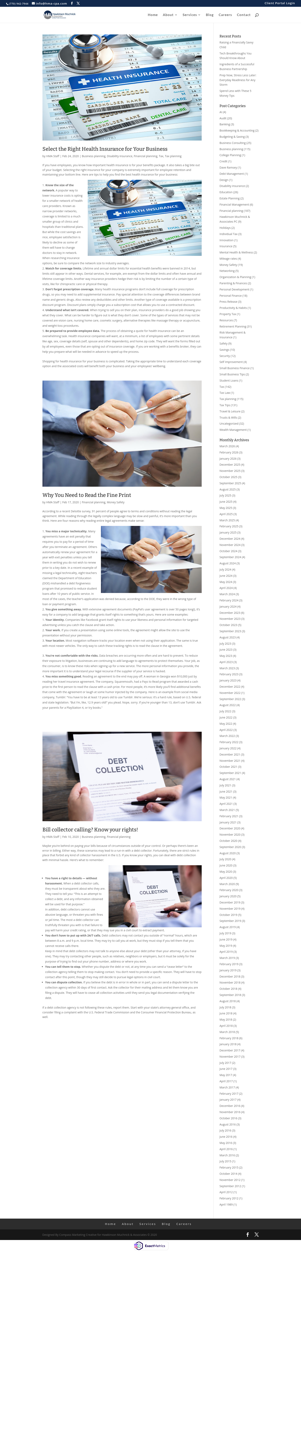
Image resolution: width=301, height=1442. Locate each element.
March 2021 (227, 810)
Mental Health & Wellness (236, 252)
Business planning (94, 156)
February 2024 (228, 600)
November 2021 (230, 761)
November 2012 (230, 1180)
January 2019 (228, 970)
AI (220, 112)
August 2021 (227, 779)
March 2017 (227, 1087)
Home (153, 15)
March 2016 (227, 1155)
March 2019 (227, 958)
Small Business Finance (234, 368)
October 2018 (228, 989)
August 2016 (227, 1124)
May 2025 (225, 508)
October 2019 (228, 915)
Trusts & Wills (228, 417)
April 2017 (226, 1081)
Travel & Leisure (230, 411)
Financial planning (145, 156)
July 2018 (225, 1007)
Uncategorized (228, 423)
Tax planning (173, 156)
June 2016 (225, 1137)
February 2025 (228, 526)
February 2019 (228, 964)
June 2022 (225, 717)
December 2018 (229, 976)
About (168, 15)
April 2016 (226, 1149)
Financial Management (234, 204)
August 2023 (227, 637)
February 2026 (228, 452)
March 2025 (227, 520)
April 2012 (226, 1192)
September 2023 (230, 631)
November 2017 (230, 1056)
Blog (210, 15)
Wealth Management (233, 430)
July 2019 (225, 933)
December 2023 (229, 613)
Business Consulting (232, 143)
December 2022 (229, 686)
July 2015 (225, 1161)
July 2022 (225, 711)
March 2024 (227, 594)
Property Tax (227, 314)
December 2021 (229, 754)
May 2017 (225, 1075)
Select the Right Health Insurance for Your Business (104, 149)
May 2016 (225, 1143)
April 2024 (226, 588)
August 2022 (227, 705)
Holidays (225, 228)
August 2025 (227, 489)
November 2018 (230, 982)
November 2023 (230, 619)
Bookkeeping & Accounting (237, 130)
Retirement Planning (232, 326)
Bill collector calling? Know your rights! (90, 830)
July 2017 (225, 1063)
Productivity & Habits (233, 308)
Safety (223, 343)
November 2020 (230, 834)
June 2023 (225, 649)
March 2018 (227, 1032)
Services (190, 15)
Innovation (226, 240)
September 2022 (230, 699)
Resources (226, 320)
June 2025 (225, 501)
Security (224, 356)
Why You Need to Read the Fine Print (86, 495)
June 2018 (225, 1013)
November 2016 (230, 1112)
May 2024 (225, 582)
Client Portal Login (280, 3)
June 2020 (225, 865)
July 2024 (225, 569)
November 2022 (230, 693)
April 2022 (226, 730)
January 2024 (228, 606)
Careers (225, 15)
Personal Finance (230, 295)
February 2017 (228, 1093)
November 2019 (230, 908)
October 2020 (228, 841)
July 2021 (225, 785)
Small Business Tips (232, 374)
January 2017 (228, 1099)
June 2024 (225, 576)
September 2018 (230, 995)
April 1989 (226, 1204)
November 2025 (230, 471)
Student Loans (228, 380)
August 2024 (227, 563)
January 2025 (228, 532)
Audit (223, 118)
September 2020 (230, 847)
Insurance (225, 246)
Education (226, 192)
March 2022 (227, 736)
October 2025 (228, 477)
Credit (223, 161)
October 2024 (228, 551)
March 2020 (227, 884)
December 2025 (229, 464)
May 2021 (225, 797)
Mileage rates (228, 258)
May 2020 (225, 871)
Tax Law (224, 393)
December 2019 (229, 902)
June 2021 (225, 791)
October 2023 (228, 625)
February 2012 (228, 1198)
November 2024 (230, 545)
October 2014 (228, 1174)
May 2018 (225, 1019)
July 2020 (225, 859)
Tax (161, 156)
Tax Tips (224, 405)
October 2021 (228, 767)
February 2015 (228, 1167)
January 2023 (228, 680)
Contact (244, 15)
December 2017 (229, 1050)
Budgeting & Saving (232, 137)
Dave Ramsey (228, 167)
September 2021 (230, 773)
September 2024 (230, 557)
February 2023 (228, 674)
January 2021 (228, 822)
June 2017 (225, 1069)
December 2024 (229, 539)
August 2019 (227, 927)
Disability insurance (119, 156)
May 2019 (225, 946)
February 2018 (228, 1038)
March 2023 (227, 668)
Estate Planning (229, 198)
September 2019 (230, 921)
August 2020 (227, 853)
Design (223, 180)
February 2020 (228, 890)
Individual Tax (228, 234)
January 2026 (228, 458)
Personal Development (234, 289)
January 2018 (228, 1044)
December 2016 (229, 1106)
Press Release (228, 301)
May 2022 (225, 724)
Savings (224, 350)
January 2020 (228, 896)
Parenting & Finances (233, 283)
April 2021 (226, 804)
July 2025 (225, 495)
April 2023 (226, 662)
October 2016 (228, 1118)
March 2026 (227, 446)
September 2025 (230, 483)
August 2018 (227, 1001)
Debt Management (231, 174)
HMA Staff (52, 156)
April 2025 (226, 514)
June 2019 (225, 939)
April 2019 (226, 952)
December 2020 (229, 828)
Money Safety (115, 502)
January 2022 (228, 748)
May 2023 (225, 656)
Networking (227, 271)
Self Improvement (231, 362)
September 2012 (230, 1186)
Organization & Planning (235, 277)
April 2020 (226, 878)
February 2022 (228, 742)
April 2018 (226, 1026)
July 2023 (225, 643)
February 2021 (228, 816)
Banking (224, 124)
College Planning (230, 155)
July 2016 (225, 1130)
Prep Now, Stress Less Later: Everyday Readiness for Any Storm (237, 80)
